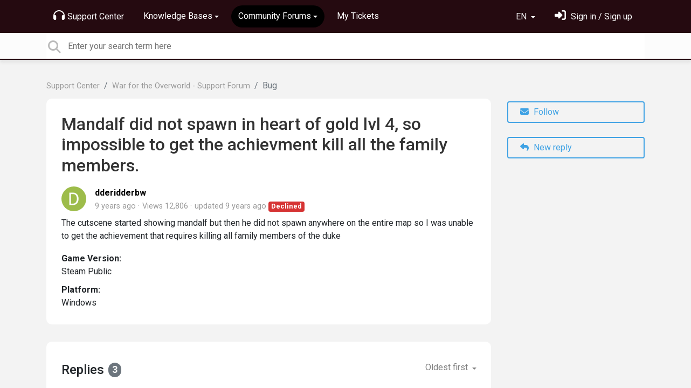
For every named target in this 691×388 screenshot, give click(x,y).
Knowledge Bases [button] (177, 16)
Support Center (88, 16)
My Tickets (358, 16)
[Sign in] (593, 16)
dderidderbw (120, 193)
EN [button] (522, 16)
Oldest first (447, 367)
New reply (546, 147)
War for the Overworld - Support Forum (181, 86)
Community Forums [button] (274, 16)
